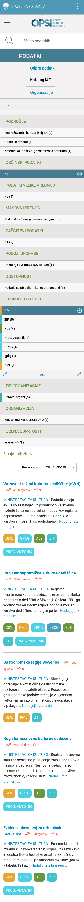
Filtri (7, 104)
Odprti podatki (43, 68)
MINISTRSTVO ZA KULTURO (26, 500)
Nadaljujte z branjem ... (40, 706)
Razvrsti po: (30, 467)
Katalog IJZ (40, 79)
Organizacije (41, 92)
